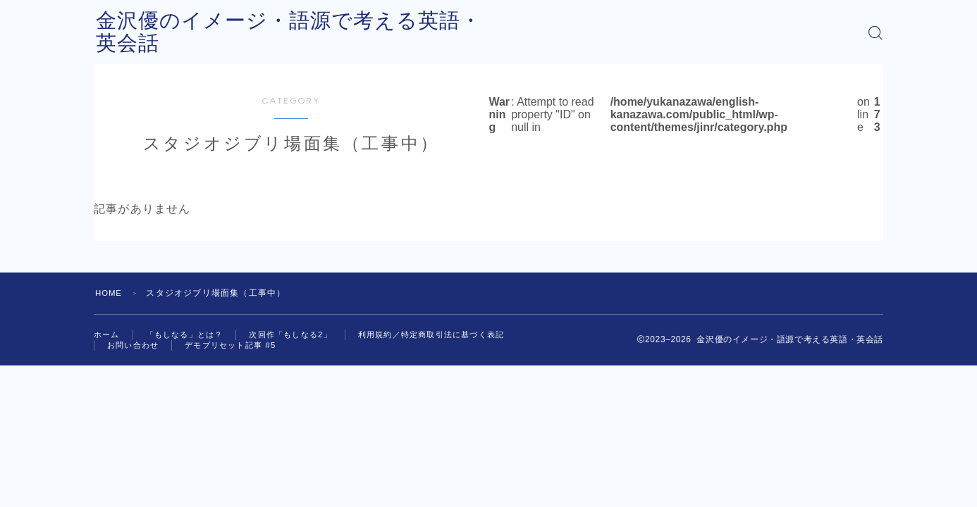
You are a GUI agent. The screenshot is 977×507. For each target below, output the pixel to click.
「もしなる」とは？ (190, 335)
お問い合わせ (135, 347)
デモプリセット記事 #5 (238, 347)
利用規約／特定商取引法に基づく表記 (452, 335)
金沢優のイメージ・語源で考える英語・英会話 (328, 32)
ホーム (108, 335)
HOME (109, 293)
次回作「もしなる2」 (302, 335)
